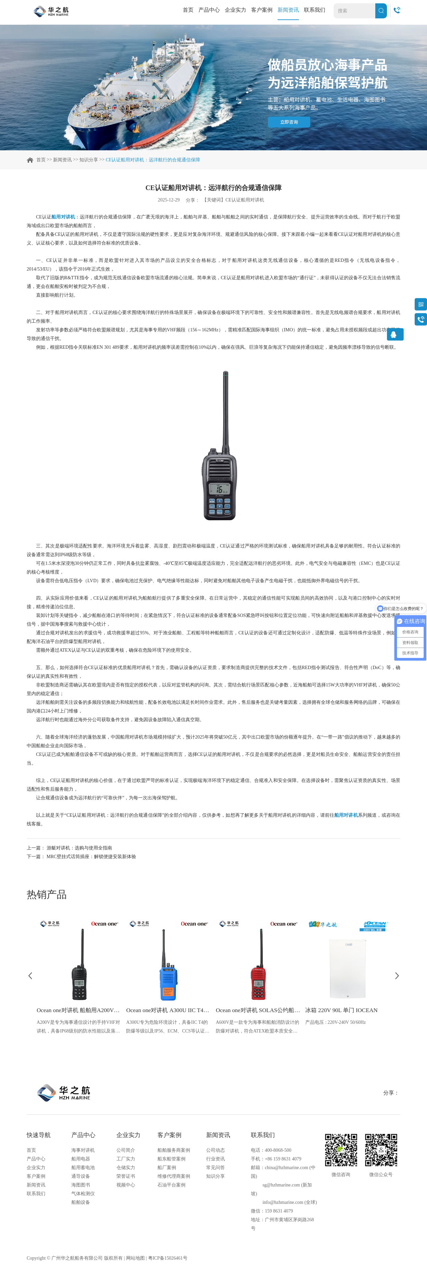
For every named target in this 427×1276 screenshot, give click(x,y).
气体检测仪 (83, 1194)
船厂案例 (166, 1168)
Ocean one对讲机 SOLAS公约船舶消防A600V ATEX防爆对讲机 (258, 1010)
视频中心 (125, 1185)
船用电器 (80, 1159)
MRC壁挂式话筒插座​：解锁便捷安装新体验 (91, 856)
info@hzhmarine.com (283, 1203)
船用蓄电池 (83, 1168)
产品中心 (209, 10)
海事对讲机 (83, 1150)
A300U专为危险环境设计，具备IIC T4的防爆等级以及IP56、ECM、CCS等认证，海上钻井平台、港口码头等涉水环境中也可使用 (168, 1027)
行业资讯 (215, 1159)
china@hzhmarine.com (286, 1168)
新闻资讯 (288, 10)
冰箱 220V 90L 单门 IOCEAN (343, 1010)
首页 (188, 10)
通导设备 (80, 1176)
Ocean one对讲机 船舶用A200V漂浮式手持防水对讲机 (79, 1010)
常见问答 (215, 1168)
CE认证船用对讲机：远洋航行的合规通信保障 (153, 159)
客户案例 (262, 10)
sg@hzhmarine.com (281, 1185)
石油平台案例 (171, 1185)
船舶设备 (80, 1203)
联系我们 (314, 10)
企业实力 (235, 10)
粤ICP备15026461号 (168, 1258)
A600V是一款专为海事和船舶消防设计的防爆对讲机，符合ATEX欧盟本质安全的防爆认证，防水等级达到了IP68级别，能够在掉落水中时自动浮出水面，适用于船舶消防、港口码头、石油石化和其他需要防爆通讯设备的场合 (258, 1027)
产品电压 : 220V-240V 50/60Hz (336, 1022)
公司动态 (215, 1150)
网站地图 (135, 1258)
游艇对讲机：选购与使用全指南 (79, 847)
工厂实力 (125, 1159)
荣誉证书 (125, 1176)
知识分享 (88, 159)
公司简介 (125, 1150)
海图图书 (80, 1185)
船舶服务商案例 (173, 1150)
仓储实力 (125, 1168)
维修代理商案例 (173, 1176)
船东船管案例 (171, 1159)
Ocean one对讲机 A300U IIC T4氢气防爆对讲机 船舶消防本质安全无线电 (168, 1010)
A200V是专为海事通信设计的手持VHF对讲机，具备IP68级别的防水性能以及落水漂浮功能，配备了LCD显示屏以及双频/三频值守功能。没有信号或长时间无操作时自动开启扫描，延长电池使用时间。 (79, 1027)
